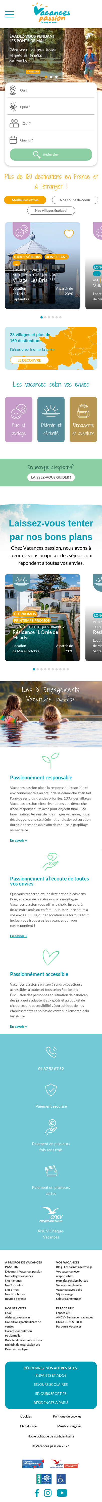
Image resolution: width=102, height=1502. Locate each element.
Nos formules (14, 1285)
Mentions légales (69, 1426)
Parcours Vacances (68, 1326)
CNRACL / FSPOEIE (69, 1322)
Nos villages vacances (19, 1276)
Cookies (26, 1416)
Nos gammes (13, 1280)
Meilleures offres (25, 200)
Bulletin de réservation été (22, 1344)
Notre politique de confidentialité (50, 1436)
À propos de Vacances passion (23, 1264)
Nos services (15, 1308)
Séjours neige (64, 1294)
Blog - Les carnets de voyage (74, 1267)
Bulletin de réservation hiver (23, 1340)
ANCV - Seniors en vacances (74, 1317)
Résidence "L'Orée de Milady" (35, 634)
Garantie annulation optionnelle (18, 1333)
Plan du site (28, 1426)
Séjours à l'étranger (68, 1299)
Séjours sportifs (50, 1393)
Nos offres (12, 1289)
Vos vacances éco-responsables (68, 1274)
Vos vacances (67, 1262)
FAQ (8, 1313)
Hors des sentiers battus (72, 1280)
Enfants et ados (50, 1375)
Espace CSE (63, 1313)
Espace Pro (65, 1308)
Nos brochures (15, 1294)
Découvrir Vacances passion (23, 1271)
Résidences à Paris (51, 1402)
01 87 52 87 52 (51, 1068)
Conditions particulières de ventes (23, 1324)
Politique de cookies (67, 1416)
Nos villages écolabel (51, 210)
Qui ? (27, 123)
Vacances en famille (69, 1285)
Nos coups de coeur (75, 200)
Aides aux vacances (17, 1317)
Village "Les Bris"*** (34, 280)
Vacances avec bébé (69, 1289)
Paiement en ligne (16, 1349)
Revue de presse (15, 1299)
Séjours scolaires (51, 1384)
